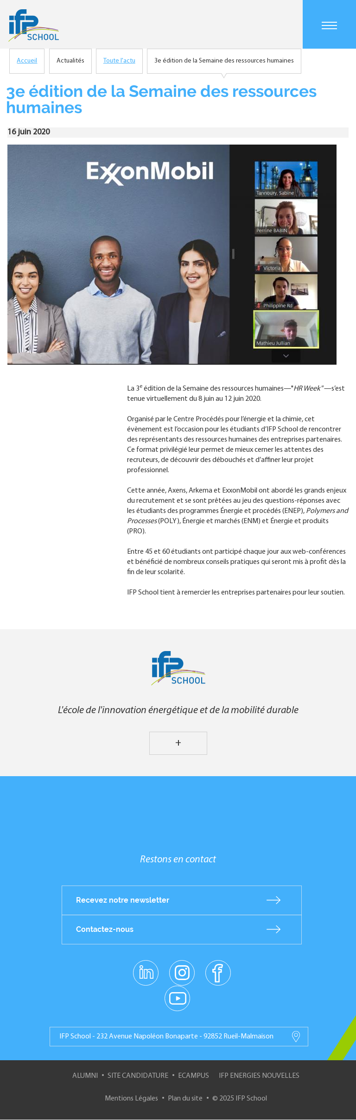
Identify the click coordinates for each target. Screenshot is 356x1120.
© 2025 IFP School (239, 1098)
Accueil (27, 60)
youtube (177, 997)
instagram (181, 972)
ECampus (193, 1076)
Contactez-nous (105, 929)
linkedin (145, 967)
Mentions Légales (131, 1098)
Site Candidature (138, 1076)
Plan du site (185, 1098)
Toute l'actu (119, 60)
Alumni (85, 1076)
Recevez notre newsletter (122, 900)
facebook (218, 972)
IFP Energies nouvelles (259, 1076)
